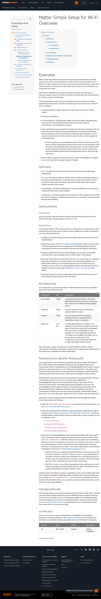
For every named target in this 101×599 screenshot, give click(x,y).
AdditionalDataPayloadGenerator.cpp (73, 449)
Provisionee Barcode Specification (21, 69)
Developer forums (19, 87)
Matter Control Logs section (79, 268)
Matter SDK (73, 219)
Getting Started (51, 42)
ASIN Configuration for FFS (23, 77)
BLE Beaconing (51, 52)
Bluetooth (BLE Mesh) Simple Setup (24, 40)
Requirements (54, 48)
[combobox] (20, 19)
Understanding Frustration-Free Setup (23, 36)
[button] (30, 19)
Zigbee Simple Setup (21, 47)
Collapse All (14, 29)
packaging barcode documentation (53, 502)
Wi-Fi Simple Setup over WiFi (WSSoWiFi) (24, 44)
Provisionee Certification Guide (24, 75)
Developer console (19, 89)
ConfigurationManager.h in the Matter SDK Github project (71, 413)
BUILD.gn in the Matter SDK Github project (56, 407)
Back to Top (50, 550)
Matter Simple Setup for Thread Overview (25, 61)
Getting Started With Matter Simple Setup (24, 53)
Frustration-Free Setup (20, 33)
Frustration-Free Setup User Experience (24, 65)
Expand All (19, 29)
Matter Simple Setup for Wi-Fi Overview (25, 57)
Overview (46, 36)
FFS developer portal (67, 244)
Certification (50, 62)
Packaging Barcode (52, 59)
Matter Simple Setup (21, 50)
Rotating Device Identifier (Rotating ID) (59, 56)
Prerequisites (54, 45)
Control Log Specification (22, 72)
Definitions (50, 39)
